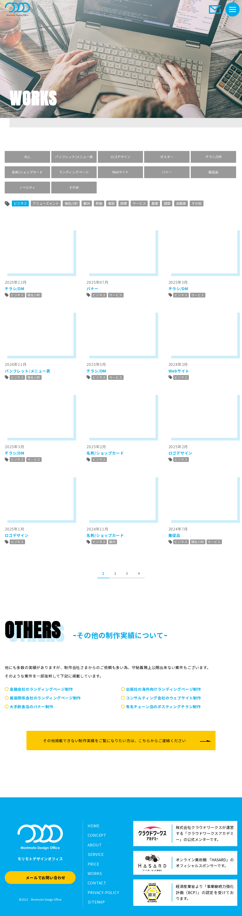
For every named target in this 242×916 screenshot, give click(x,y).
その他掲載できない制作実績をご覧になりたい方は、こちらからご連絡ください (114, 740)
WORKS (95, 873)
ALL (27, 156)
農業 (154, 203)
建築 (167, 203)
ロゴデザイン (120, 156)
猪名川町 (71, 203)
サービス (139, 203)
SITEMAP (96, 902)
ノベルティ (27, 187)
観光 (86, 203)
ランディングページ (74, 172)
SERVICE (96, 854)
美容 (111, 203)
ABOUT (95, 845)
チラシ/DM (213, 156)
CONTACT (97, 883)
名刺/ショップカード (27, 172)
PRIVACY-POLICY (103, 892)
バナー (167, 172)
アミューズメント (46, 203)
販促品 (213, 172)
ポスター (166, 156)
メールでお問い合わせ (45, 877)
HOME (93, 825)
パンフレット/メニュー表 (74, 156)
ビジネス (20, 203)
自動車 (181, 203)
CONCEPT (97, 835)
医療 (123, 203)
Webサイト (120, 172)
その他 (74, 187)
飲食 (99, 203)
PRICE (93, 864)
